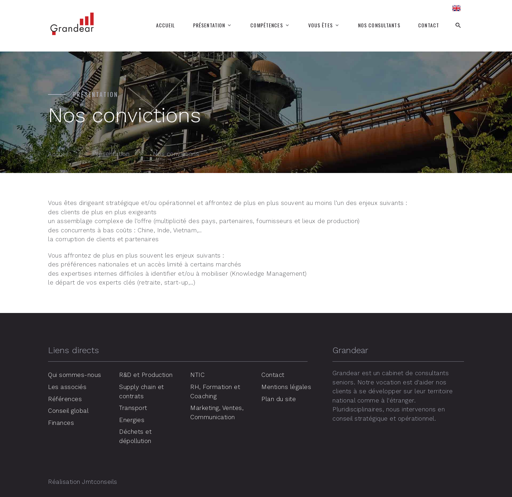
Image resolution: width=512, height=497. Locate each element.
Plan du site (278, 398)
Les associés (67, 386)
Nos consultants (379, 25)
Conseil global (68, 410)
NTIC (197, 374)
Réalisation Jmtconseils (82, 481)
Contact (428, 25)
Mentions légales (286, 386)
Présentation (209, 25)
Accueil (165, 25)
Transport (133, 407)
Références (65, 398)
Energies (131, 419)
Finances (61, 422)
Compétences (266, 25)
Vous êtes (320, 25)
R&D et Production (146, 374)
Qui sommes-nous (74, 374)
